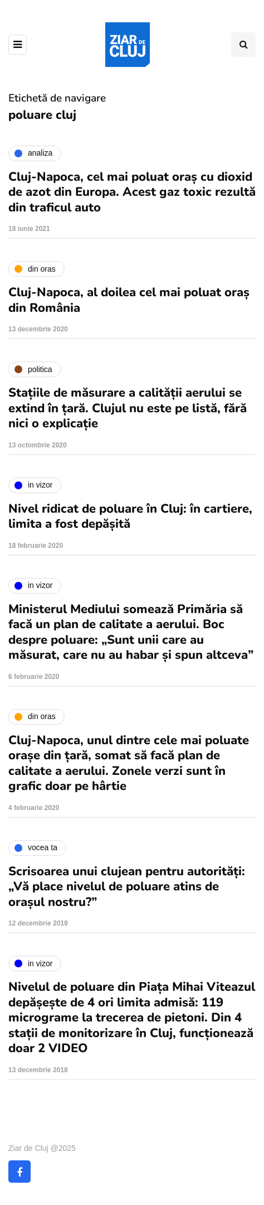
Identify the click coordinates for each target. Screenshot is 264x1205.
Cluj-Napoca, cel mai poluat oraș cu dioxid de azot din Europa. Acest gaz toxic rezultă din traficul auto (132, 192)
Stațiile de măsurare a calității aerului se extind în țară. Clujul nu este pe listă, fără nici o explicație (127, 408)
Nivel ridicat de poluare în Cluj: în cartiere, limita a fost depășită (130, 516)
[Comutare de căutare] (243, 44)
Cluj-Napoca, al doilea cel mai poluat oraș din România (129, 300)
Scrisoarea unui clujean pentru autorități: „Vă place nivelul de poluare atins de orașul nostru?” (126, 886)
